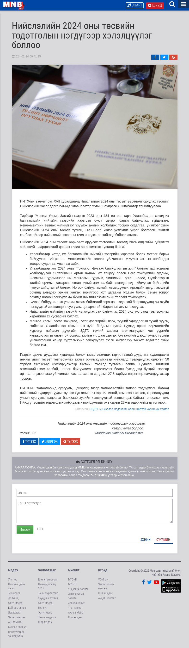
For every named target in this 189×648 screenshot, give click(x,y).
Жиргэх (50, 444)
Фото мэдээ (15, 605)
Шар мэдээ (45, 625)
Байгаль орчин (17, 610)
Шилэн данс (75, 620)
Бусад (102, 573)
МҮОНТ (72, 587)
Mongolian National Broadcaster (119, 436)
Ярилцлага (14, 615)
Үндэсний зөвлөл (78, 592)
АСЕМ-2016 (15, 625)
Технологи (14, 596)
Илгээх (25, 532)
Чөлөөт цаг (47, 573)
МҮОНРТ (73, 573)
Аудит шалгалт (107, 601)
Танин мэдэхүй (47, 620)
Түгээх (29, 444)
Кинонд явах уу (17, 629)
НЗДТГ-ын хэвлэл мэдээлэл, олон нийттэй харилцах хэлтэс (129, 411)
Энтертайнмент (17, 620)
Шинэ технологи (47, 582)
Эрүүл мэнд (45, 615)
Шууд (155, 5)
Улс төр (12, 582)
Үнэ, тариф (74, 610)
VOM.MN (103, 582)
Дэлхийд (13, 601)
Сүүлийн (163, 542)
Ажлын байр (75, 615)
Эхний (145, 542)
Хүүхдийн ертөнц (48, 601)
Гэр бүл (42, 610)
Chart (134, 5)
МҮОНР (72, 582)
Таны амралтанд (48, 596)
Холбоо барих (76, 605)
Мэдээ (13, 573)
